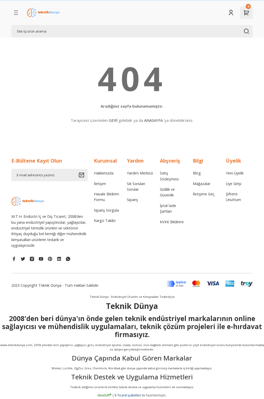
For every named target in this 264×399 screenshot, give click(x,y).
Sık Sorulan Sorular (136, 186)
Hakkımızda (103, 173)
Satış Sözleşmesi (169, 176)
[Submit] (83, 175)
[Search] (132, 31)
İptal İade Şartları (168, 208)
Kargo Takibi (105, 220)
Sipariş (132, 199)
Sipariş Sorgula (106, 210)
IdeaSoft (104, 395)
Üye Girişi (233, 183)
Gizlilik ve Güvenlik (167, 192)
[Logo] (43, 12)
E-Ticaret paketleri (128, 395)
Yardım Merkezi (140, 173)
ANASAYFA (153, 120)
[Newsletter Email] (49, 175)
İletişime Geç (203, 193)
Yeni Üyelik (235, 173)
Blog (197, 173)
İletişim (100, 183)
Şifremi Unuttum (233, 196)
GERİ (113, 120)
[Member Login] (231, 12)
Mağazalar (201, 183)
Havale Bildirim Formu (106, 196)
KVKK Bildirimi (172, 221)
